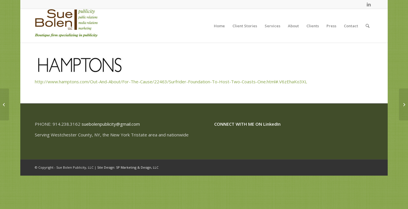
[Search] (367, 26)
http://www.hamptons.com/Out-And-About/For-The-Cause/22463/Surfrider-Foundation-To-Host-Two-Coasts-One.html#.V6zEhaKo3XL (171, 81)
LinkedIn (272, 124)
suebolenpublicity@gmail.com (111, 124)
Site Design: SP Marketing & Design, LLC (127, 167)
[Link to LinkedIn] (368, 4)
